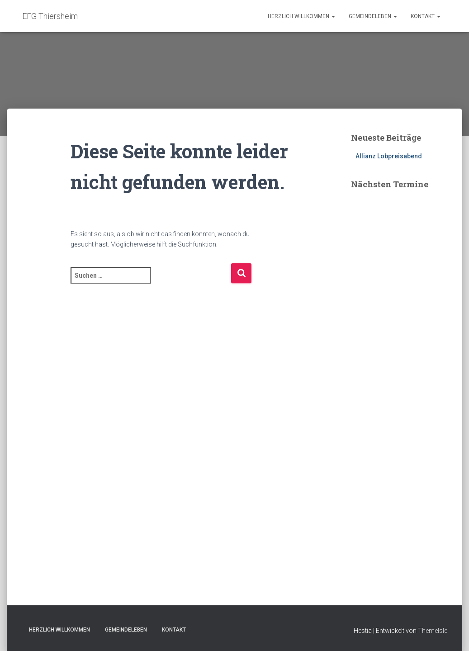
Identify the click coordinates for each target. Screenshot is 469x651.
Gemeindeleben (373, 16)
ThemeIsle (432, 630)
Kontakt (426, 16)
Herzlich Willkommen (301, 16)
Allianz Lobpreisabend (388, 156)
